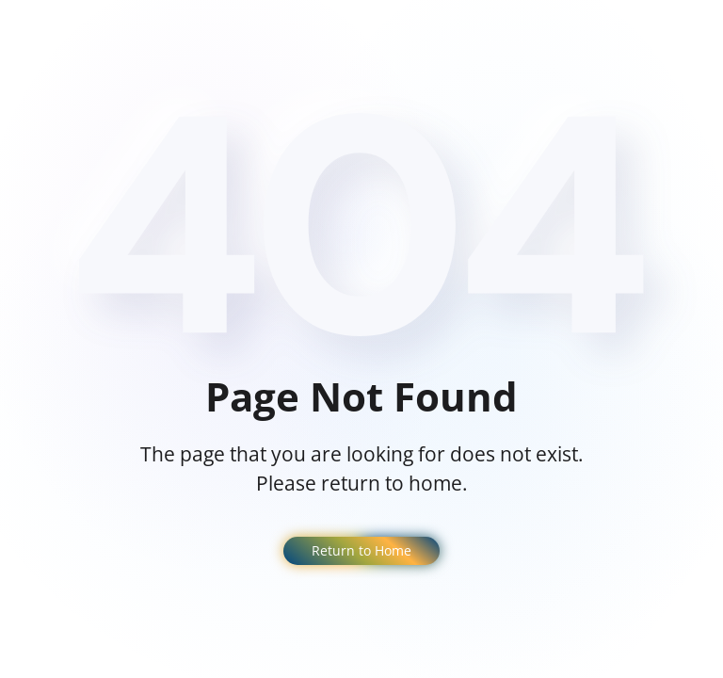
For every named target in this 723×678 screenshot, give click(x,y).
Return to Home (361, 550)
